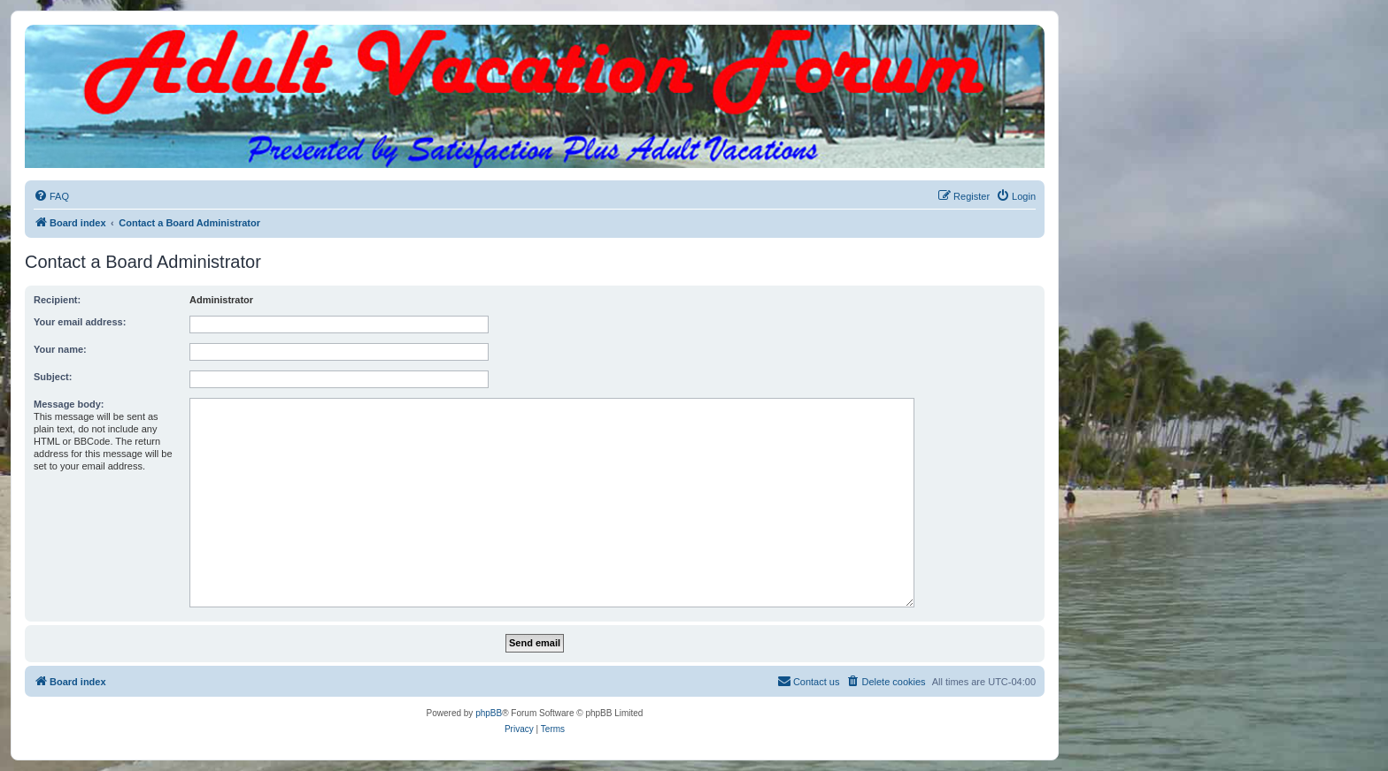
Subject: (53, 376)
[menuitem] (51, 196)
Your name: (60, 349)
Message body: (69, 404)
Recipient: (57, 299)
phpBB (488, 713)
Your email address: (80, 322)
